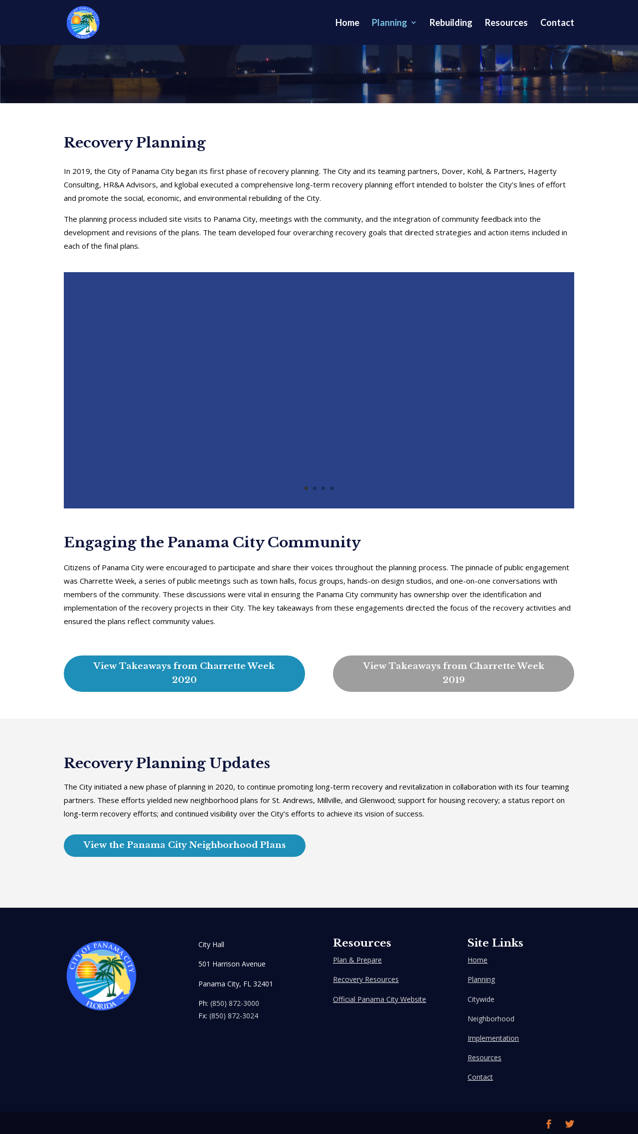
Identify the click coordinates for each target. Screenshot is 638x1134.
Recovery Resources (366, 979)
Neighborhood (491, 1018)
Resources (506, 23)
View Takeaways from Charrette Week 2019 (453, 673)
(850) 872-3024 (233, 1015)
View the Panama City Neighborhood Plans (185, 845)
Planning (389, 23)
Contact (557, 23)
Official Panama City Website (379, 999)
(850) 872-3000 (234, 1003)
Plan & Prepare (357, 960)
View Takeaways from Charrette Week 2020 (184, 673)
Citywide (481, 999)
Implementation (493, 1038)
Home (347, 23)
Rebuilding (451, 23)
